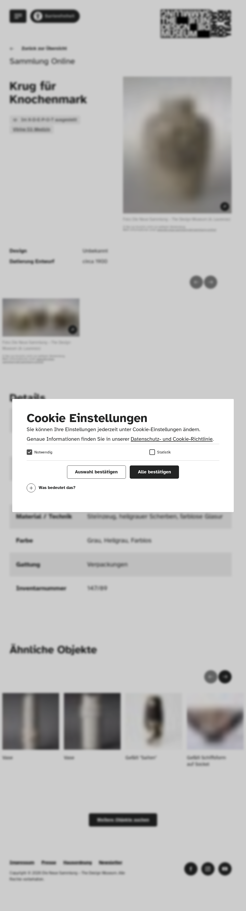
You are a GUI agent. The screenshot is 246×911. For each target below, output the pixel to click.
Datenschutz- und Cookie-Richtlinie (172, 439)
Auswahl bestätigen (96, 472)
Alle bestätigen (154, 472)
